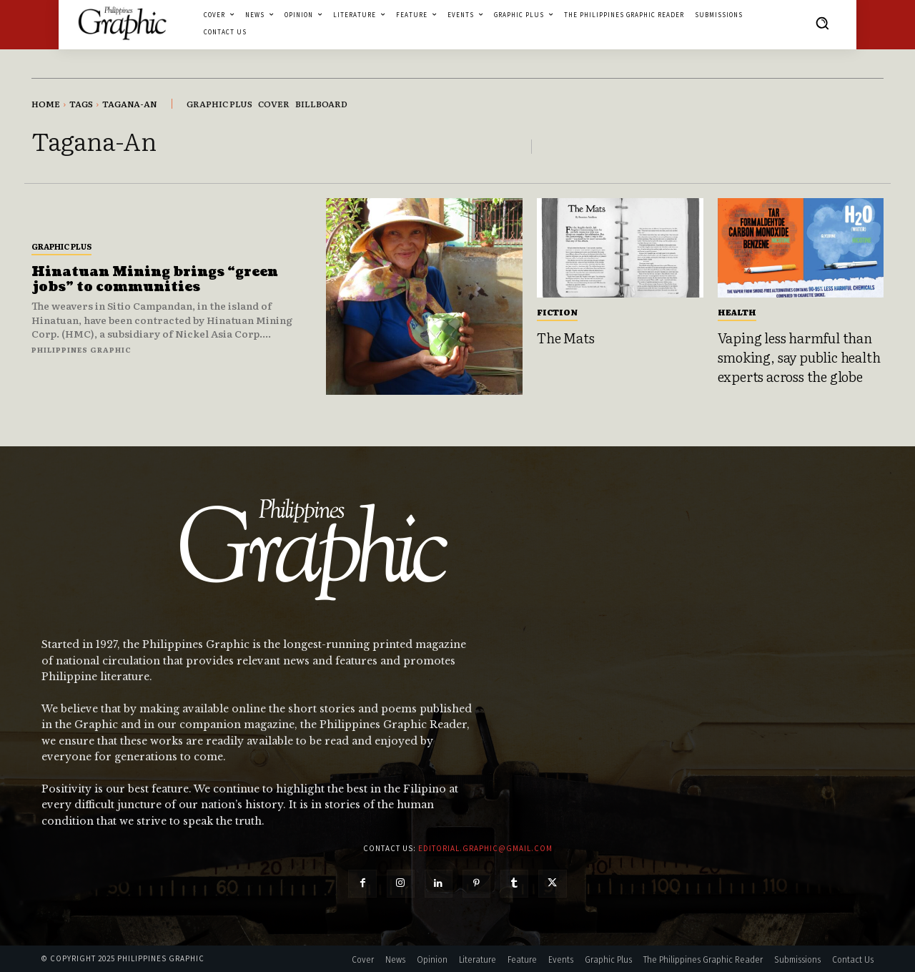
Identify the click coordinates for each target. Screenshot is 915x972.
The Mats (565, 338)
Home (45, 103)
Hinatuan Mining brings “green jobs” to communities (154, 280)
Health (737, 312)
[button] (822, 23)
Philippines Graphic (81, 349)
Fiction (557, 312)
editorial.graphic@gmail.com (485, 848)
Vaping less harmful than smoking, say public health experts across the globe (799, 357)
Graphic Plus (61, 246)
